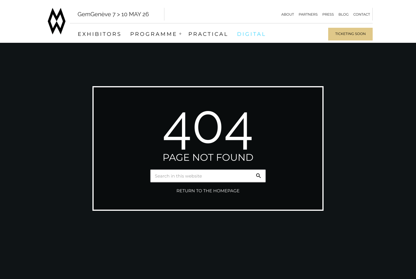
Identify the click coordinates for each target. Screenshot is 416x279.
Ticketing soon (350, 34)
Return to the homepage (208, 190)
